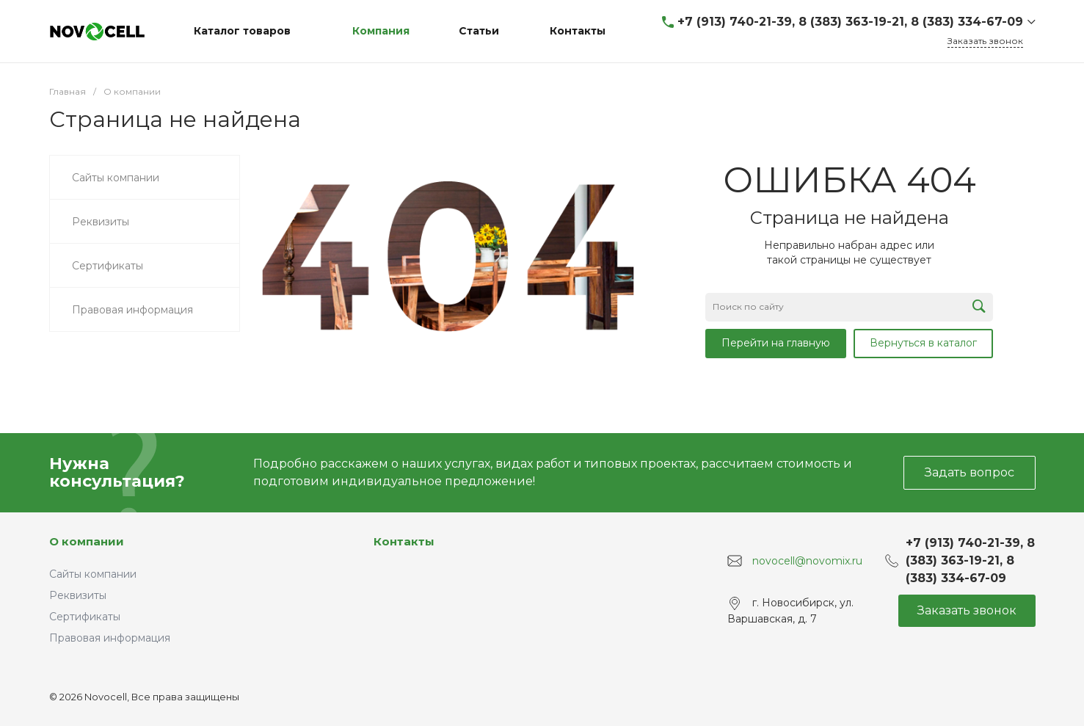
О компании (86, 541)
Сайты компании (93, 574)
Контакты (404, 541)
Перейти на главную (775, 342)
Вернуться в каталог (923, 342)
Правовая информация (109, 638)
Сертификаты (84, 616)
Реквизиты (77, 595)
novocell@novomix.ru (807, 560)
